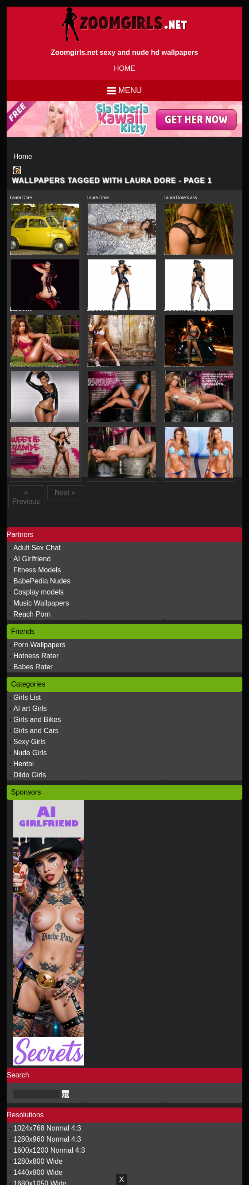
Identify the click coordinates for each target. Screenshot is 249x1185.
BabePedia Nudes (41, 581)
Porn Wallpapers (39, 644)
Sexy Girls (29, 741)
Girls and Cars (35, 730)
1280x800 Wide (37, 1161)
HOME (124, 68)
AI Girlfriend (32, 559)
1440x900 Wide (37, 1172)
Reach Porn (32, 614)
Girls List (27, 697)
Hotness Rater (35, 656)
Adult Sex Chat (37, 548)
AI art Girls (30, 708)
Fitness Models (37, 570)
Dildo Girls (29, 775)
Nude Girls (30, 753)
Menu (130, 90)
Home (22, 156)
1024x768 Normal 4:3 (47, 1128)
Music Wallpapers (41, 603)
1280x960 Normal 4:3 (47, 1139)
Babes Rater (33, 667)
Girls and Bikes (37, 719)
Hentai (23, 764)
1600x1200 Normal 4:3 (49, 1150)
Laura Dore (21, 197)
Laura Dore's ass (180, 197)
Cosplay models (38, 592)
